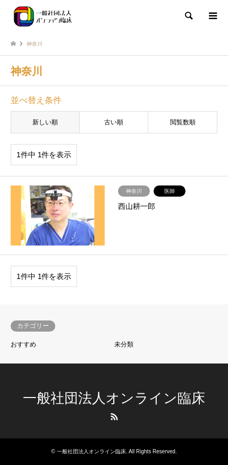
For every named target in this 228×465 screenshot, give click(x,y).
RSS (114, 416)
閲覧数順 (183, 122)
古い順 (113, 122)
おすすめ (23, 344)
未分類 (123, 344)
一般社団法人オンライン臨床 (114, 398)
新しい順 (45, 122)
